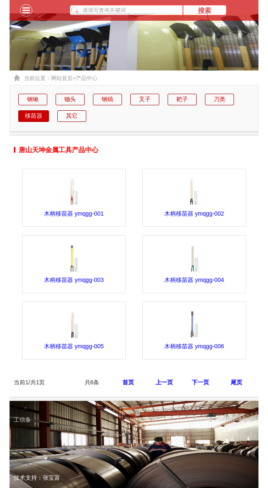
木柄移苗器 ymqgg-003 (74, 280)
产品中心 (86, 78)
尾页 (236, 382)
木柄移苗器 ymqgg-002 (194, 213)
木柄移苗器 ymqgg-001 (74, 213)
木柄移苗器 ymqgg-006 (194, 346)
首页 (128, 382)
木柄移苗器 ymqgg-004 (194, 280)
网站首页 (63, 78)
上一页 (164, 382)
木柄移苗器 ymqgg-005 (74, 346)
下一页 (200, 382)
